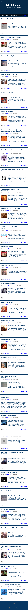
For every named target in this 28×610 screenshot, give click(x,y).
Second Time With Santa (7, 302)
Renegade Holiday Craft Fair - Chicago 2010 (12, 527)
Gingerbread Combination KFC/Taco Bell (11, 37)
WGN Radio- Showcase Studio (8, 415)
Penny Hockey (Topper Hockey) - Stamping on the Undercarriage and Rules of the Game (12, 130)
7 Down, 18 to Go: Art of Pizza (8, 509)
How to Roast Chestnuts (7, 246)
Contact (19, 11)
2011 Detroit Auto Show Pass (8, 357)
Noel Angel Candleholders (7, 111)
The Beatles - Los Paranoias (8, 434)
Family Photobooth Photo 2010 (8, 283)
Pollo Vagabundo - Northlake (8, 339)
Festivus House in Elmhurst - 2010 (9, 472)
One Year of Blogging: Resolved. (9, 18)
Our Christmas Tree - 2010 (7, 320)
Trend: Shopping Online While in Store (10, 584)
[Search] (26, 2)
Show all (24, 15)
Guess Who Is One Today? (7, 265)
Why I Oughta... (14, 5)
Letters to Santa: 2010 (6, 490)
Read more (24, 33)
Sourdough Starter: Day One (8, 56)
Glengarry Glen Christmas (7, 566)
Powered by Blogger (14, 607)
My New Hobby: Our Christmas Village (10, 208)
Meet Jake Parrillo (11, 11)
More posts (14, 603)
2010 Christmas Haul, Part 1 (8, 93)
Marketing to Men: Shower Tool (9, 74)
